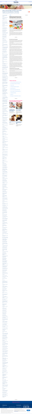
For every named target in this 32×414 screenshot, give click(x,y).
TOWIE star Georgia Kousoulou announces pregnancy (4, 196)
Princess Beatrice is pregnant (4, 160)
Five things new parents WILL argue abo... (14, 86)
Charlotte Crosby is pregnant (4, 136)
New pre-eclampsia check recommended (5, 342)
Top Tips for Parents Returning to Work (4, 289)
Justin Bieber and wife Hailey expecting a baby (5, 207)
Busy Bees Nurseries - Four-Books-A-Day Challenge (4, 304)
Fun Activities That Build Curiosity (4, 284)
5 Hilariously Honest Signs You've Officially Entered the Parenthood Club (5, 47)
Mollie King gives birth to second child (5, 129)
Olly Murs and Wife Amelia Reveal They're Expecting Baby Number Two (5, 67)
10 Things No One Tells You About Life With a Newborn (4, 16)
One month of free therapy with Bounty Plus (5, 252)
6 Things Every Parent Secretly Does (4, 88)
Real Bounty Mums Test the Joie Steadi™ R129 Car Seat (5, 356)
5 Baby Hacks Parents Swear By (4, 71)
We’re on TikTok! (4, 379)
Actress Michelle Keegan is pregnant (5, 111)
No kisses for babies (4, 275)
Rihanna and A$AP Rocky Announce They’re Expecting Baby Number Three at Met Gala (5, 80)
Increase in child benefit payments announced (4, 321)
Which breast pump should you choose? (5, 326)
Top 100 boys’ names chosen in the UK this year (5, 346)
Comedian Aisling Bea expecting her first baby (4, 171)
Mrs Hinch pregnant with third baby (5, 156)
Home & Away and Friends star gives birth (5, 205)
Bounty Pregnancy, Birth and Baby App (12, 407)
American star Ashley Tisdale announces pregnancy (4, 194)
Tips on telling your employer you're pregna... (15, 83)
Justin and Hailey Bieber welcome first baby (5, 167)
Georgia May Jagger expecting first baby (4, 180)
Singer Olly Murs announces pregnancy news (4, 226)
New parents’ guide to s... (13, 88)
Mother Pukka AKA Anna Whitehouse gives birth (5, 154)
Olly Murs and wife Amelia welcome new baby (5, 209)
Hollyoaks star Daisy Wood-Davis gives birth (4, 122)
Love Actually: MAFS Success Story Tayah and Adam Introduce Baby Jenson (5, 57)
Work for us (3, 408)
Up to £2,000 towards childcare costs (4, 368)
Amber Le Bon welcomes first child (5, 25)
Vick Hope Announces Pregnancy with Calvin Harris (4, 104)
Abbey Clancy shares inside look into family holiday (4, 250)
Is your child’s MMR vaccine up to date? (4, 324)
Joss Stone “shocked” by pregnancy (5, 126)
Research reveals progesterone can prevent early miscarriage (5, 359)
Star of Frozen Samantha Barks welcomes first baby (5, 237)
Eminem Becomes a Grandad (4, 38)
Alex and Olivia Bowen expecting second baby (4, 22)
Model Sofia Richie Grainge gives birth (4, 186)
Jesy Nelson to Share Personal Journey (4, 49)
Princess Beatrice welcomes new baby (4, 110)
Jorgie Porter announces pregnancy (5, 182)
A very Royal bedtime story (4, 278)
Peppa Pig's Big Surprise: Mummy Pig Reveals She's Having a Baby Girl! (5, 73)
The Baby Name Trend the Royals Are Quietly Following (5, 142)
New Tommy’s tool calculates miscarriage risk (5, 349)
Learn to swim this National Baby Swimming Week (5, 372)
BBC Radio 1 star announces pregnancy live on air (5, 134)
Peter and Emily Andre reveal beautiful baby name (4, 213)
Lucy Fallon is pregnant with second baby (4, 184)
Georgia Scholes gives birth (4, 43)
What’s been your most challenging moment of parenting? (4, 383)
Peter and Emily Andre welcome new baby (4, 215)
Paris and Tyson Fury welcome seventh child (4, 247)
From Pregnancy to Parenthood (4, 388)
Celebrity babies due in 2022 (4, 292)
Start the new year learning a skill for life (4, 370)
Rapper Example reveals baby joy (5, 162)
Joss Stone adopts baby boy (5, 152)
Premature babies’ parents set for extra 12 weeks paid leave (5, 354)
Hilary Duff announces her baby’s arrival (5, 203)
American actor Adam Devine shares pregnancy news (5, 244)
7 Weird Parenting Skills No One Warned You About (4, 106)
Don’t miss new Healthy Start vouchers (4, 299)
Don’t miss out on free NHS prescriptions (4, 392)
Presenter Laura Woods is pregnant (5, 188)
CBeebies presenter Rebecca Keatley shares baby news (4, 230)
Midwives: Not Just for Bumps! (4, 61)
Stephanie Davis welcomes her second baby (4, 132)
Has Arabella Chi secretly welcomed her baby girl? (5, 32)
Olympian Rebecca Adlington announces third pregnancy (5, 264)
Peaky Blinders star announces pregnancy (4, 210)
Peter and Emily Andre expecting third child (4, 241)
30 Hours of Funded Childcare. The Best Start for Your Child (5, 287)
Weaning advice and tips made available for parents (5, 378)
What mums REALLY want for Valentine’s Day (5, 381)
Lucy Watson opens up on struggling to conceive (5, 246)
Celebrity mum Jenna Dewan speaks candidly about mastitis (4, 170)
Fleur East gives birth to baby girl (4, 201)
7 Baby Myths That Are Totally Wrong (4, 120)
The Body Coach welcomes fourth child (4, 191)
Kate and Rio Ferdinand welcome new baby (4, 270)
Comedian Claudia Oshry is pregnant (5, 138)
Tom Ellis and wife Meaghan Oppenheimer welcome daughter (4, 239)
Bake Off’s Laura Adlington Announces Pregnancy (5, 55)
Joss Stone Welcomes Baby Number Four (4, 51)
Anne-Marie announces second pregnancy (4, 28)
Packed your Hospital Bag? (4, 69)
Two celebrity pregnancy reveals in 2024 (5, 216)
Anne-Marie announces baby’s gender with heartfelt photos (4, 31)
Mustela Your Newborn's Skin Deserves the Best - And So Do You (5, 338)
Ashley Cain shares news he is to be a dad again (5, 218)
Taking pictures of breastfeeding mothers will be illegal (5, 366)
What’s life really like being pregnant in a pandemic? (5, 385)
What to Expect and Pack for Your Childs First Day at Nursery (5, 319)
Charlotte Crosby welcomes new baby (4, 34)
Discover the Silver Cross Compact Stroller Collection (5, 396)
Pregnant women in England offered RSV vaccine (4, 158)
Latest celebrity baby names (4, 331)
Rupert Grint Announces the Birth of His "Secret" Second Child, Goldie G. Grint (4, 83)
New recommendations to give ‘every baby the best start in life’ (5, 344)
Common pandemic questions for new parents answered (5, 297)
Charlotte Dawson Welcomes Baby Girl (4, 36)
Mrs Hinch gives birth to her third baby (5, 63)
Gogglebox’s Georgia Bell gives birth (5, 149)
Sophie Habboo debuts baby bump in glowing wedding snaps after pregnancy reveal (4, 90)
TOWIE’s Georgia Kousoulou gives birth (4, 164)
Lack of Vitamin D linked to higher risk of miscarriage (5, 330)
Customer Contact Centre (11, 408)
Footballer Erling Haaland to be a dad (5, 146)
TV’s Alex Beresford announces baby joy (4, 165)
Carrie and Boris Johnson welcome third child (5, 268)
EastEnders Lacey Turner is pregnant (5, 140)
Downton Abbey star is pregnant (4, 173)
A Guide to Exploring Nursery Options (4, 308)
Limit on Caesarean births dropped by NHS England (5, 333)
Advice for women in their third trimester (5, 276)
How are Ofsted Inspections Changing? (4, 315)
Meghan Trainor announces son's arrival (4, 272)
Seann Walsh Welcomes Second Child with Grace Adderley (5, 86)
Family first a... (11, 94)
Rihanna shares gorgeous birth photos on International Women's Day (5, 77)
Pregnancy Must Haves (4, 119)
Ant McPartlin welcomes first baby (5, 200)
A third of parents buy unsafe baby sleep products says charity (4, 336)
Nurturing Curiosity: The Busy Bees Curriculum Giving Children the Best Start (5, 282)
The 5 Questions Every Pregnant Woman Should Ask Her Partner (5, 93)
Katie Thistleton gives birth (4, 53)
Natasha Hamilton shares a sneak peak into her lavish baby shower (5, 266)
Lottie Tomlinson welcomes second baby (4, 127)
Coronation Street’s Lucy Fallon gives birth (5, 113)
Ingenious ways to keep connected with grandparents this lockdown (4, 375)
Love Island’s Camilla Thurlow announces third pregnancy (5, 223)
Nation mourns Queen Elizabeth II (4, 340)
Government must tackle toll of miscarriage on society (5, 295)
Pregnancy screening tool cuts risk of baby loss (5, 351)
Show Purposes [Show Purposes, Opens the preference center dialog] (28, 412)
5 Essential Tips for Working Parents (4, 313)
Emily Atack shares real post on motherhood (4, 175)
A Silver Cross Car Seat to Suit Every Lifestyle (5, 394)
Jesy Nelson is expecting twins (5, 124)
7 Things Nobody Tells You (4, 20)
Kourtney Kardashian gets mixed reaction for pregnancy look (5, 257)
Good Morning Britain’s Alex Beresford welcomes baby (5, 45)
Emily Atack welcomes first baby (4, 177)
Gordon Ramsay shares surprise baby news (4, 232)
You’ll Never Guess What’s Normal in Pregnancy (5, 108)
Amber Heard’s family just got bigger (5, 24)
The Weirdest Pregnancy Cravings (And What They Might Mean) (5, 98)
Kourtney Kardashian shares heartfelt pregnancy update (4, 259)
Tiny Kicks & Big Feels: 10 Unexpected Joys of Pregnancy (5, 18)
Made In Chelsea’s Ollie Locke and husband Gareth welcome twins (4, 261)
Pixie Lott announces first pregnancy (5, 274)
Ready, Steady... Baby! (4, 75)
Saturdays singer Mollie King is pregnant (4, 189)
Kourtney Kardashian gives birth (5, 233)
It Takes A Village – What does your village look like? (5, 116)
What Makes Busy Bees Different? (4, 290)
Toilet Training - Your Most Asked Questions (5, 317)
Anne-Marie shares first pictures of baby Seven (4, 198)
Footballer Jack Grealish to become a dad (5, 179)
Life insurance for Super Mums (4, 387)
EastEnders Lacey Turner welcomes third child (5, 117)
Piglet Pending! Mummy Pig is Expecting (4, 65)
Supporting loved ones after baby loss (4, 360)
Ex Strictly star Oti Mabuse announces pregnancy (4, 254)
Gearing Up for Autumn (4, 41)
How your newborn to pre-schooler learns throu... (15, 91)
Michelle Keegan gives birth (4, 60)
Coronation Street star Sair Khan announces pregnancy (4, 221)
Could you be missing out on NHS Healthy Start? (5, 390)
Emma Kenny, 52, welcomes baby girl (4, 40)
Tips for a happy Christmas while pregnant (5, 144)
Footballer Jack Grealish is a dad (5, 147)
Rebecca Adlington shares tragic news (5, 235)
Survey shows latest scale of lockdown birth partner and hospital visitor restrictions (5, 363)
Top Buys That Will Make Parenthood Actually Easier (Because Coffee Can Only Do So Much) (5, 100)
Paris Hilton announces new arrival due (4, 227)
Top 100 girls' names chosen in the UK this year (5, 348)
